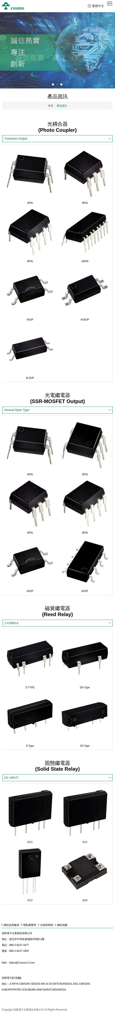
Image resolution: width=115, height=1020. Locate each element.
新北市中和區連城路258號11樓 (23, 939)
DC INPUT (11, 777)
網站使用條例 (11, 925)
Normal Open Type (16, 410)
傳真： (5, 950)
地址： (5, 939)
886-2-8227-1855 (15, 950)
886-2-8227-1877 (15, 945)
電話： (5, 945)
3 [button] (61, 84)
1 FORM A (11, 623)
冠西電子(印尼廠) (11, 977)
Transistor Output (15, 138)
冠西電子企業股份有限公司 (17, 933)
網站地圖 (62, 925)
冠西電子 (13, 6)
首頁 (50, 105)
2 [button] (57, 84)
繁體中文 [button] (98, 6)
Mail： (5, 962)
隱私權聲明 (29, 925)
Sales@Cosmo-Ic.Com (18, 962)
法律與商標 (46, 925)
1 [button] (53, 84)
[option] (57, 50)
